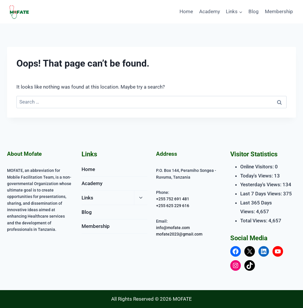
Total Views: (254, 221)
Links (87, 198)
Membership (279, 11)
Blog (253, 11)
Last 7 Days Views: (261, 194)
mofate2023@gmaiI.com (179, 233)
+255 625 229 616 (172, 205)
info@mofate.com (173, 227)
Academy (209, 11)
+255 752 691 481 (172, 199)
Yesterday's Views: (261, 184)
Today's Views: (257, 176)
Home (186, 11)
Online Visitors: (257, 167)
